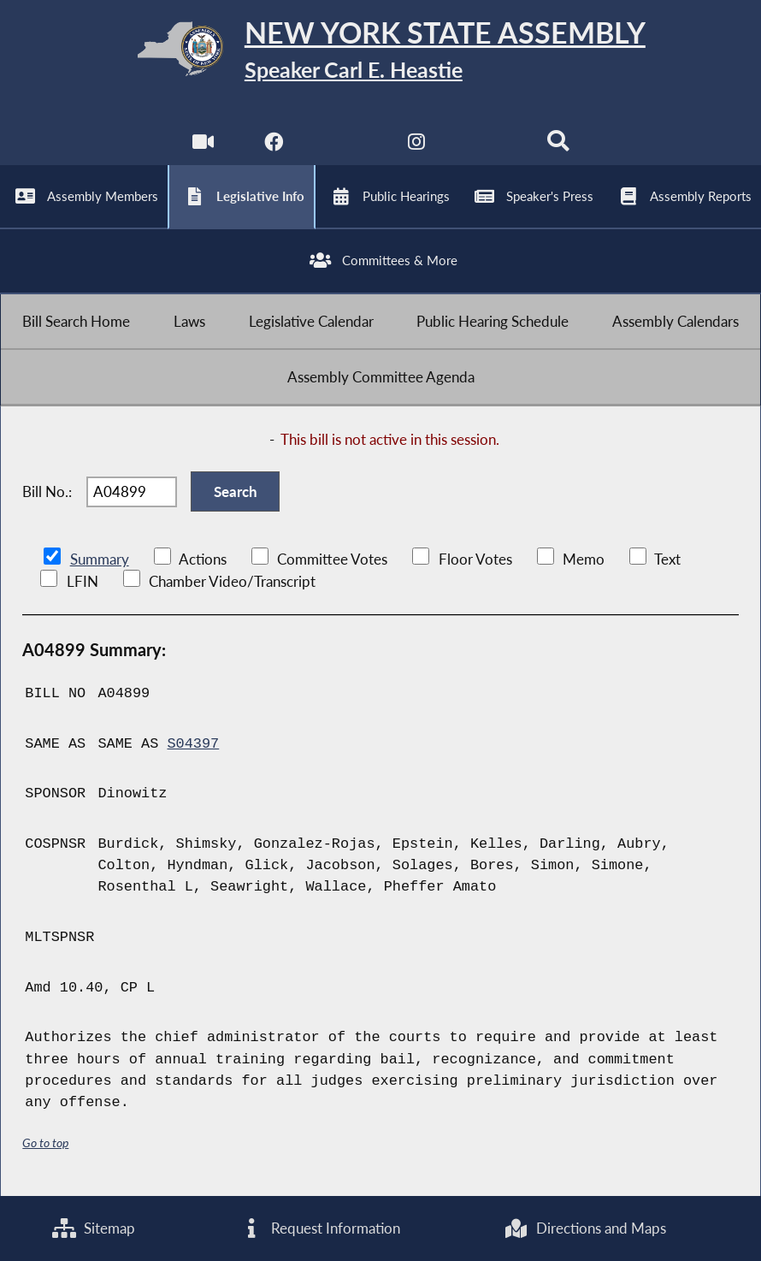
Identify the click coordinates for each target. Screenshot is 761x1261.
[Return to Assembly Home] (380, 52)
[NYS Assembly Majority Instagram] (416, 146)
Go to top (45, 1142)
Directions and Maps (584, 1228)
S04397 (193, 744)
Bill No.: (47, 491)
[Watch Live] (203, 146)
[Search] (558, 146)
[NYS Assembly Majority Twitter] (345, 146)
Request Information (319, 1228)
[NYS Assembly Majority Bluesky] (487, 146)
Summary (99, 559)
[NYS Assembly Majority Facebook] (274, 146)
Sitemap (93, 1228)
